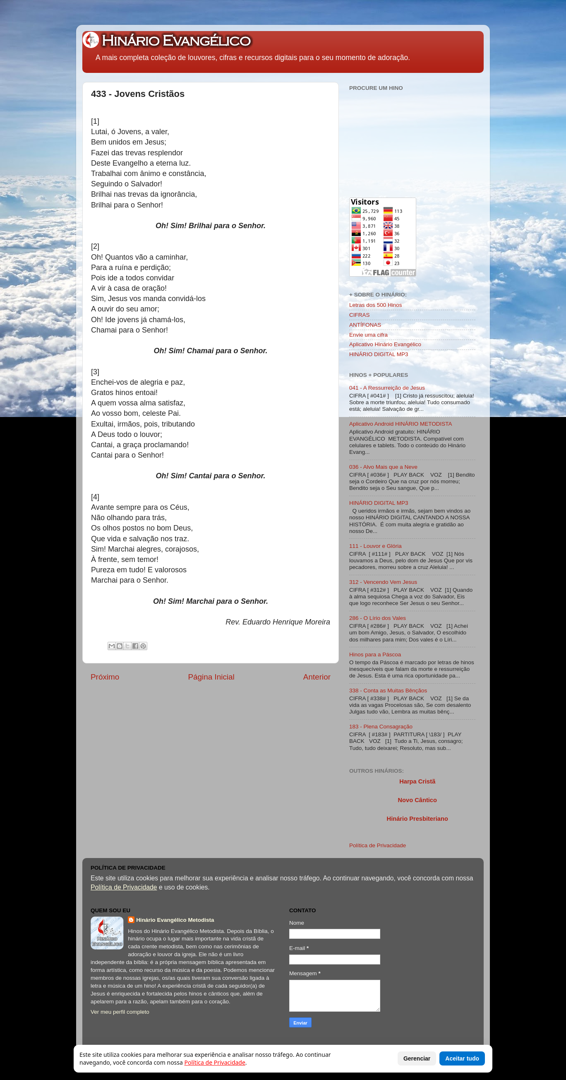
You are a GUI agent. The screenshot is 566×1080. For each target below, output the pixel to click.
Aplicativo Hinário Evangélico (385, 344)
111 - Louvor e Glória (375, 546)
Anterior (317, 677)
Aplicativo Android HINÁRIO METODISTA (400, 424)
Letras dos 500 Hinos (375, 305)
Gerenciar (416, 1058)
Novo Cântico (417, 800)
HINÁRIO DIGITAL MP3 (378, 354)
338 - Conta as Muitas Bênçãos (388, 690)
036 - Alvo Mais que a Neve (383, 467)
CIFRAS (359, 315)
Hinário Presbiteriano (417, 818)
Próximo (105, 677)
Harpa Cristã (417, 781)
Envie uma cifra (368, 335)
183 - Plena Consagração (381, 726)
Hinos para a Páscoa (375, 654)
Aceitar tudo (462, 1058)
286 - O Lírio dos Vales (377, 618)
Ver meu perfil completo (120, 1012)
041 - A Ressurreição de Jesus (387, 388)
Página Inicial (211, 677)
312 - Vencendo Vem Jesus (383, 582)
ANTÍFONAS (365, 325)
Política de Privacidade (377, 845)
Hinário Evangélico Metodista (175, 920)
